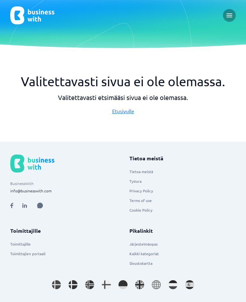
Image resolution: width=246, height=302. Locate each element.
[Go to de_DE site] (123, 284)
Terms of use (140, 200)
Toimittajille (20, 244)
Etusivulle (123, 111)
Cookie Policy (140, 210)
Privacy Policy (141, 190)
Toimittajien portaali (27, 253)
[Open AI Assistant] (40, 205)
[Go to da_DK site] (73, 284)
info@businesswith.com (31, 190)
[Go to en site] (156, 284)
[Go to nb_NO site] (89, 284)
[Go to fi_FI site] (106, 284)
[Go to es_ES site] (189, 284)
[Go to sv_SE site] (56, 284)
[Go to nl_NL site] (172, 284)
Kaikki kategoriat (144, 253)
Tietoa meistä (141, 171)
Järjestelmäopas (143, 244)
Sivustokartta (140, 263)
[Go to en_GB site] (139, 284)
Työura (135, 181)
